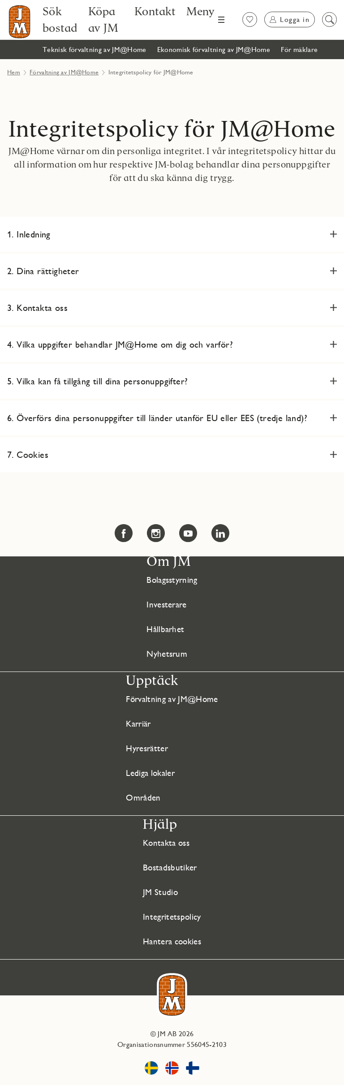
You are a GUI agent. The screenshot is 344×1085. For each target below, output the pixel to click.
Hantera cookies (172, 941)
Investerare (167, 604)
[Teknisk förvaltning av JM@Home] (94, 49)
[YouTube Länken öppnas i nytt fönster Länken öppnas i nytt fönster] (188, 533)
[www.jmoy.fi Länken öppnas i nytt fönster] (192, 1069)
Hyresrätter (146, 748)
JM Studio (158, 892)
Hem (13, 72)
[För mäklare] (299, 49)
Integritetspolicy (171, 916)
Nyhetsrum (166, 653)
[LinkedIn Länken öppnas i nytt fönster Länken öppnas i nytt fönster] (220, 533)
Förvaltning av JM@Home (64, 72)
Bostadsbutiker (168, 867)
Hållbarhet (165, 629)
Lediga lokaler (149, 772)
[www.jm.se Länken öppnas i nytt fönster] (151, 1069)
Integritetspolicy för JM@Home (172, 129)
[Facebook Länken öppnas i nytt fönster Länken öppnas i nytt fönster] (124, 533)
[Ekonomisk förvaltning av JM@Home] (213, 49)
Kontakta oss (165, 842)
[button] (172, 234)
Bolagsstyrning (172, 579)
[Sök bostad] (60, 20)
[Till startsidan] (19, 22)
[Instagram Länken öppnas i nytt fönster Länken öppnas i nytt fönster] (156, 533)
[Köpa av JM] (106, 20)
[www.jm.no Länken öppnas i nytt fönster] (172, 1069)
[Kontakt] (155, 11)
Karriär (136, 723)
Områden (141, 797)
